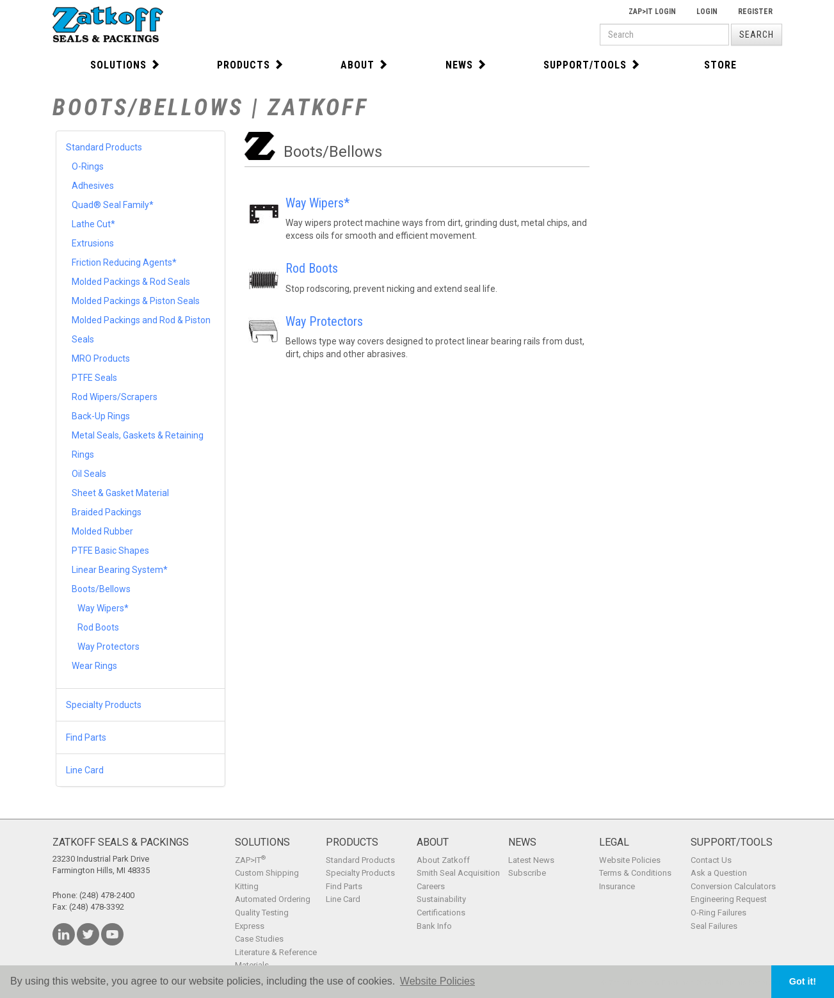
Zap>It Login (652, 11)
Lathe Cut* (93, 224)
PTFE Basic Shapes (110, 550)
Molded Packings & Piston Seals (136, 301)
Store (720, 65)
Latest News (531, 860)
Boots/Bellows (101, 589)
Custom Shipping (267, 873)
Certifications (441, 912)
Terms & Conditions (635, 873)
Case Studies (259, 939)
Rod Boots (98, 627)
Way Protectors (108, 646)
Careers (431, 886)
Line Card (85, 770)
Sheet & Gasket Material (120, 493)
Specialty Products (103, 705)
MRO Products (101, 358)
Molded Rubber (102, 531)
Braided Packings (106, 512)
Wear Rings (94, 666)
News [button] (466, 65)
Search (756, 34)
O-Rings (88, 166)
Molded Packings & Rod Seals (131, 282)
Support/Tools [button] (592, 65)
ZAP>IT (250, 860)
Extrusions (93, 243)
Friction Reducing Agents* (124, 262)
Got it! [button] (802, 981)
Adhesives (93, 186)
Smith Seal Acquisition (458, 873)
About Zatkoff (443, 860)
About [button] (365, 65)
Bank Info (434, 926)
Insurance (617, 886)
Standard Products (104, 147)
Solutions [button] (125, 65)
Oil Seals (89, 474)
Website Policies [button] (437, 981)
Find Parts (86, 737)
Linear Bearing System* (120, 570)
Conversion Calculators (733, 886)
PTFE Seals (94, 378)
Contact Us (711, 860)
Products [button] (250, 65)
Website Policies (630, 860)
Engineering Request (729, 899)
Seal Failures (714, 926)
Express (249, 926)
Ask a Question (719, 873)
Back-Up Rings (101, 416)
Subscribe (527, 873)
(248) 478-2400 (106, 895)
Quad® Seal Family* (113, 205)
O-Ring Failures (718, 912)
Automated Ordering (272, 899)
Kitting (247, 886)
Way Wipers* (103, 608)
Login (707, 11)
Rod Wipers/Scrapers (114, 397)
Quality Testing (262, 912)
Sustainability (441, 899)
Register (755, 11)
